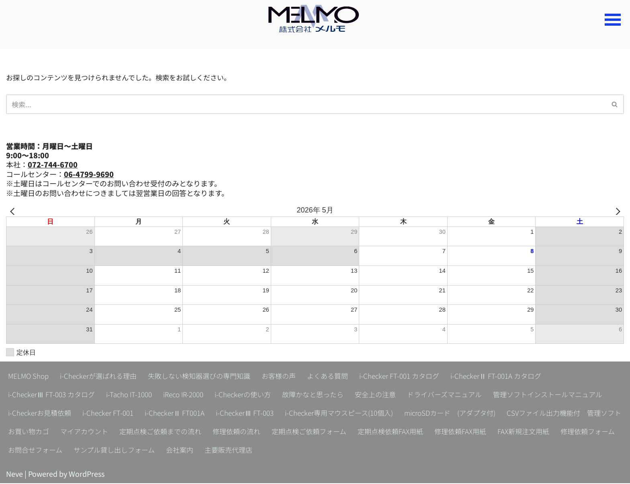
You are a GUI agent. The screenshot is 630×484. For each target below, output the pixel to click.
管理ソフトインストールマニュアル (66, 413)
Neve (14, 474)
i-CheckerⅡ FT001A (309, 413)
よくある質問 (343, 377)
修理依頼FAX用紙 (115, 450)
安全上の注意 (395, 395)
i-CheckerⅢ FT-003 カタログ (53, 395)
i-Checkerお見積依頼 (168, 413)
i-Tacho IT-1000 (134, 395)
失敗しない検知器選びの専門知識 (208, 377)
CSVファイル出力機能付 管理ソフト (177, 432)
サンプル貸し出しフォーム (401, 450)
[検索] (306, 105)
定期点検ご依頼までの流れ (409, 432)
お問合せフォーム (317, 450)
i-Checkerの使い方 (256, 395)
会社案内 (469, 450)
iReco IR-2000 (192, 395)
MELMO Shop (29, 377)
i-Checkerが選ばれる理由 (102, 377)
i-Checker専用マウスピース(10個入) (481, 413)
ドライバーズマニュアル (467, 395)
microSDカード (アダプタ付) (57, 432)
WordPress (86, 474)
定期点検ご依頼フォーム (565, 432)
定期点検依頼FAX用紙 (42, 450)
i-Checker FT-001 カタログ (418, 377)
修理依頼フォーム (249, 450)
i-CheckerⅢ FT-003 (382, 413)
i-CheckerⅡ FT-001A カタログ (519, 377)
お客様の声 (292, 377)
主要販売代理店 (520, 450)
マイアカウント (329, 432)
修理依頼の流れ (489, 432)
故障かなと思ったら (329, 395)
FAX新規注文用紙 (181, 450)
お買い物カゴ (270, 432)
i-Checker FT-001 (239, 413)
